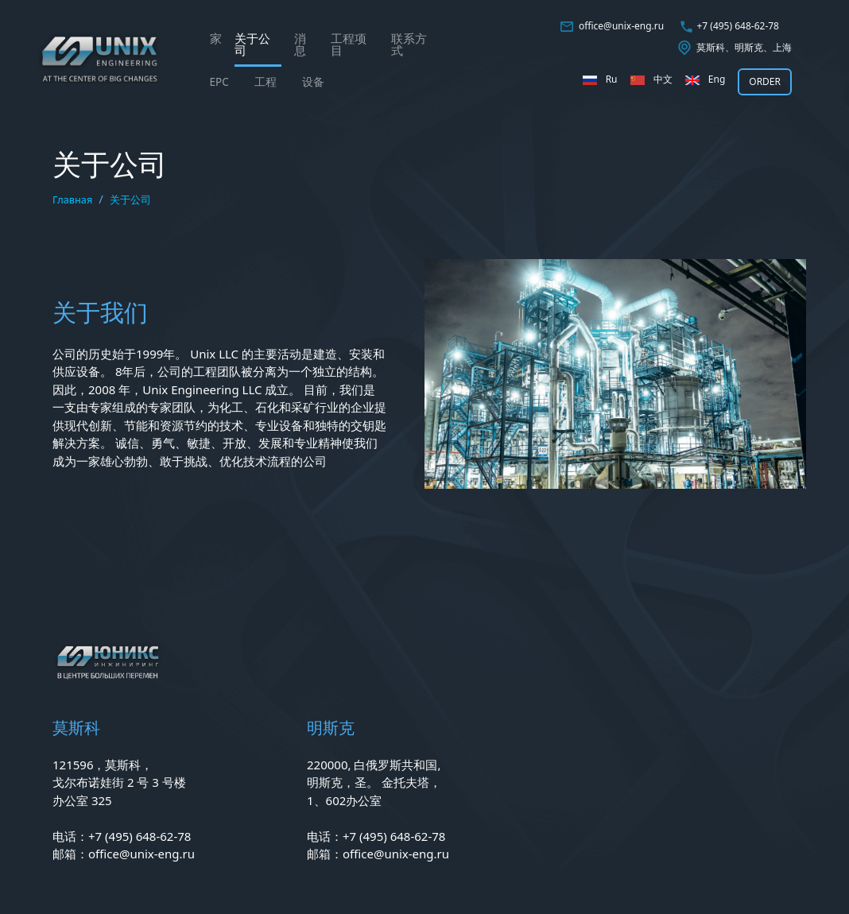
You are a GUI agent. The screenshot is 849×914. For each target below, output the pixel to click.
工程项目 (348, 44)
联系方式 (409, 44)
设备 (313, 82)
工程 (265, 82)
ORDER (765, 81)
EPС (219, 82)
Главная (72, 199)
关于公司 (252, 44)
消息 (300, 44)
